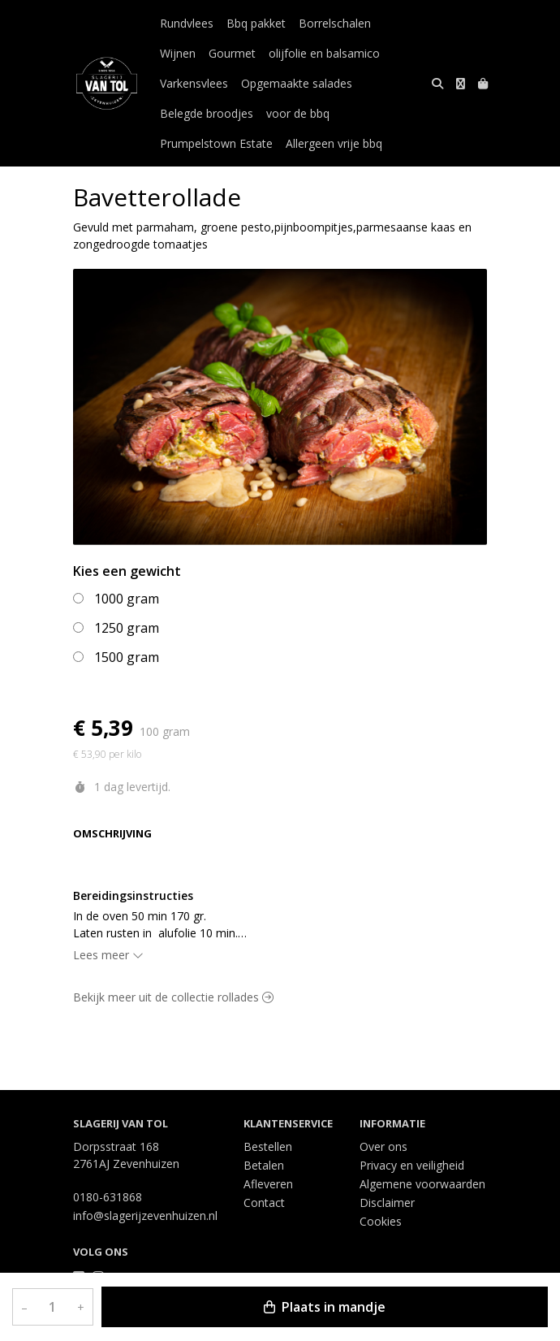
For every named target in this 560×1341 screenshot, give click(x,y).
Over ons (383, 1146)
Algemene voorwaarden (422, 1184)
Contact (264, 1202)
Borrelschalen (335, 23)
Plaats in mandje (325, 1307)
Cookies (381, 1221)
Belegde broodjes (206, 113)
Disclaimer (387, 1202)
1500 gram (126, 657)
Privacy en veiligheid (412, 1165)
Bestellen (267, 1146)
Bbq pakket (256, 23)
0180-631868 (107, 1197)
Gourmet (232, 53)
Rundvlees (186, 23)
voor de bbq (298, 113)
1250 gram (126, 628)
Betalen (263, 1165)
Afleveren (268, 1184)
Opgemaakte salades (296, 83)
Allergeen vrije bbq (334, 143)
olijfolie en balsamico (324, 53)
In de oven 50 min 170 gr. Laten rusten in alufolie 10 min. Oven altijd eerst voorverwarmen (159, 924)
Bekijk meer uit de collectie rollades (173, 997)
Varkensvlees (194, 83)
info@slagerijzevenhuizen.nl (145, 1215)
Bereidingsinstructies (133, 895)
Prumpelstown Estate (216, 143)
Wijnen (178, 53)
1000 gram (126, 599)
